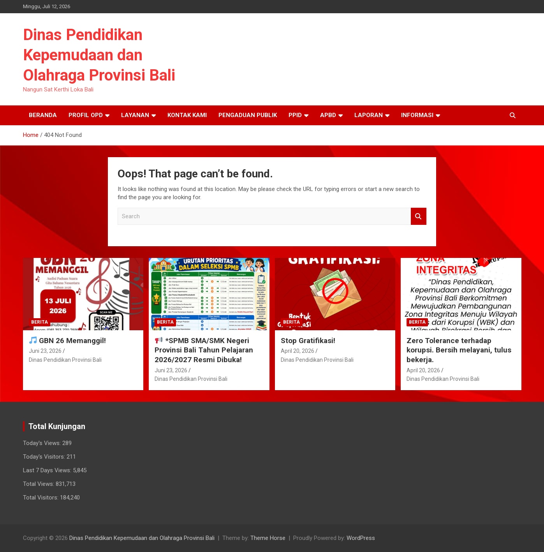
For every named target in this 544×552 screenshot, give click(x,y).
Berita (39, 322)
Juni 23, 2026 (45, 351)
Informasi (417, 115)
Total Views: (39, 483)
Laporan (368, 115)
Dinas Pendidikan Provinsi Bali (65, 360)
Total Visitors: (41, 497)
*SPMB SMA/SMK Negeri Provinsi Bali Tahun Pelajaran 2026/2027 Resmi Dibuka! (204, 350)
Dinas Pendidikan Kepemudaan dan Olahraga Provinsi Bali (99, 55)
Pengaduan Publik (247, 115)
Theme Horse (267, 537)
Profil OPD (86, 115)
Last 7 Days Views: (48, 470)
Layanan (135, 115)
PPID (295, 115)
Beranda (43, 115)
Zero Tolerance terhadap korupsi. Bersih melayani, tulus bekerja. (459, 350)
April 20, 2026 (297, 351)
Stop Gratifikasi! (308, 340)
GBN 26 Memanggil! (67, 340)
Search (418, 216)
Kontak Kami (187, 115)
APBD (328, 115)
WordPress (361, 537)
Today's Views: (42, 443)
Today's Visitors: (45, 456)
